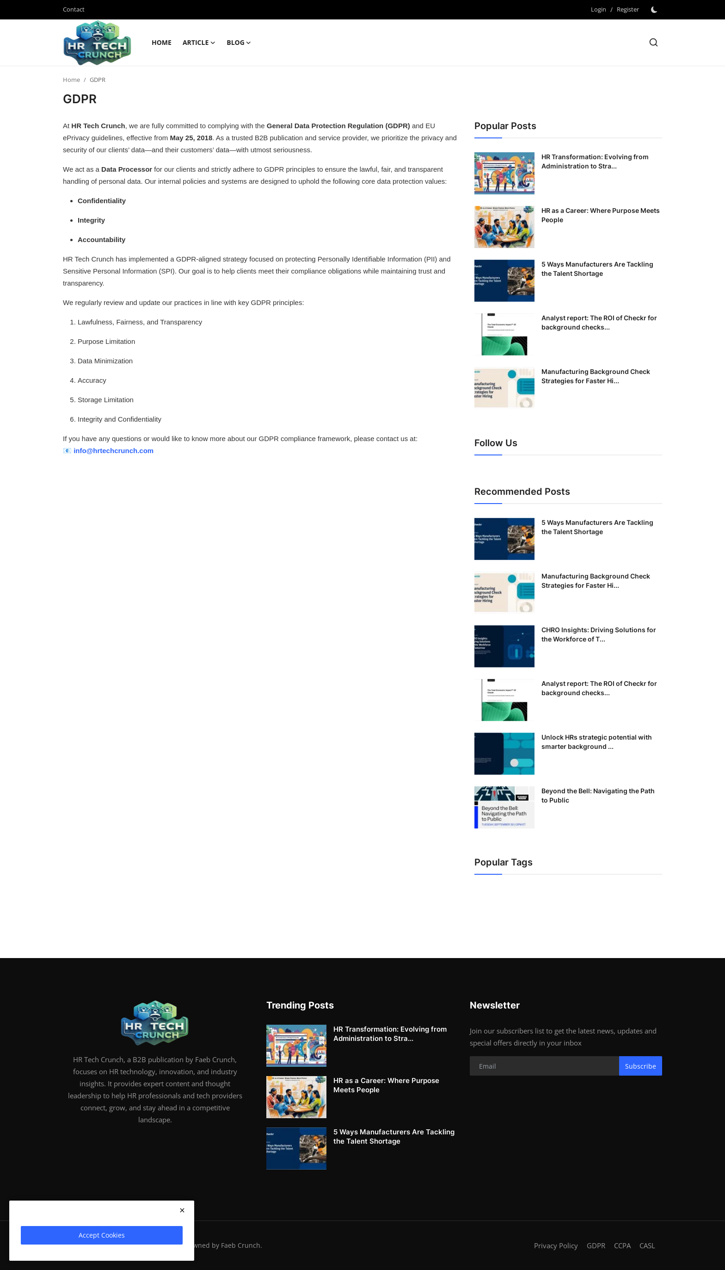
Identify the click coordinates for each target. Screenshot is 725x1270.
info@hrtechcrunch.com (114, 450)
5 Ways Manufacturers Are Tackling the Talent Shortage (597, 268)
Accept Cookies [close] (102, 1235)
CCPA (622, 1245)
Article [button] (199, 42)
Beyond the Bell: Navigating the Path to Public (598, 795)
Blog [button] (239, 42)
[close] (182, 1210)
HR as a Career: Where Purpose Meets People (600, 215)
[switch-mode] (655, 9)
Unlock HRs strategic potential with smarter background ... (596, 741)
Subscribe (640, 1066)
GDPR (596, 1245)
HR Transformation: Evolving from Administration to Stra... (595, 161)
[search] (653, 42)
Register (628, 9)
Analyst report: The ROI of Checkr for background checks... (599, 322)
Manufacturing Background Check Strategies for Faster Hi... (595, 376)
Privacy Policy (556, 1245)
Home (162, 42)
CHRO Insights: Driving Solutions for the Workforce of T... (598, 634)
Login (598, 9)
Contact (74, 9)
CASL (647, 1245)
